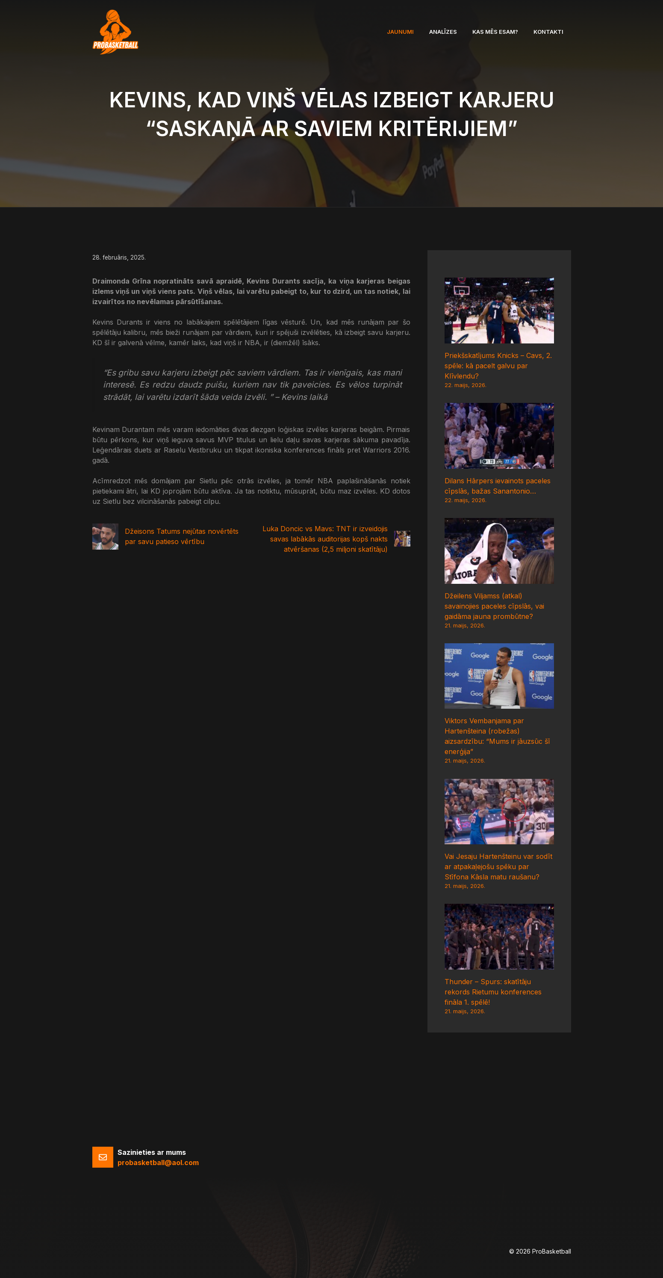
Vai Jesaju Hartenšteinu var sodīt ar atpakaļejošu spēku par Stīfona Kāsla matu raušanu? (498, 866)
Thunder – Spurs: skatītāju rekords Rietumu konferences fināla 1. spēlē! (493, 991)
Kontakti (548, 31)
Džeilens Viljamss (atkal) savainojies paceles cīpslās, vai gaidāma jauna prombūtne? (494, 606)
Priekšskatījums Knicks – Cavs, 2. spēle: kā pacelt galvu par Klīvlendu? (498, 365)
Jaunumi (400, 31)
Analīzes (443, 31)
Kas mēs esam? (495, 31)
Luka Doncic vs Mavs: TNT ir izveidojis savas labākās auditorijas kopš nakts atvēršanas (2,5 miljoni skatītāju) (325, 538)
